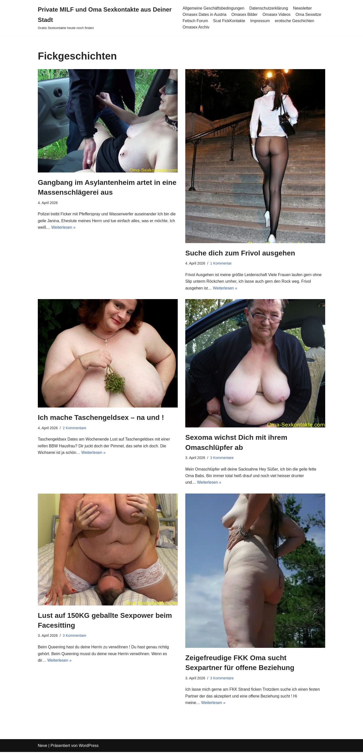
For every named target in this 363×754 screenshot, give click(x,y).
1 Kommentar (221, 264)
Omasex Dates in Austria (204, 14)
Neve (42, 747)
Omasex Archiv (195, 27)
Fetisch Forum (195, 21)
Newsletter (303, 8)
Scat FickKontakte (229, 21)
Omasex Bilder (245, 14)
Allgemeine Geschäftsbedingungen (213, 8)
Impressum (261, 21)
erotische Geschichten (296, 21)
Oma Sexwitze (310, 14)
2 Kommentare (75, 429)
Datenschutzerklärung (269, 8)
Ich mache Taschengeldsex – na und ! (101, 418)
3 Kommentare (222, 459)
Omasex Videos (277, 14)
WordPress (89, 747)
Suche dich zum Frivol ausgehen (240, 253)
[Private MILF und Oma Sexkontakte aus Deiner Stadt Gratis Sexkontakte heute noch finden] (106, 18)
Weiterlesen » (63, 228)
